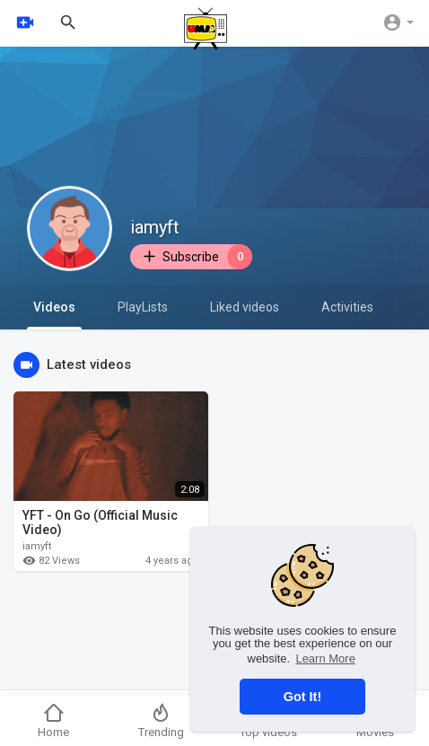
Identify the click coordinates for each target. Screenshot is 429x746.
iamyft (154, 227)
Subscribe (196, 256)
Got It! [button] (302, 696)
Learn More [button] (325, 658)
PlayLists (143, 307)
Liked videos (244, 307)
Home (53, 720)
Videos (54, 314)
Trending (161, 720)
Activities (347, 307)
